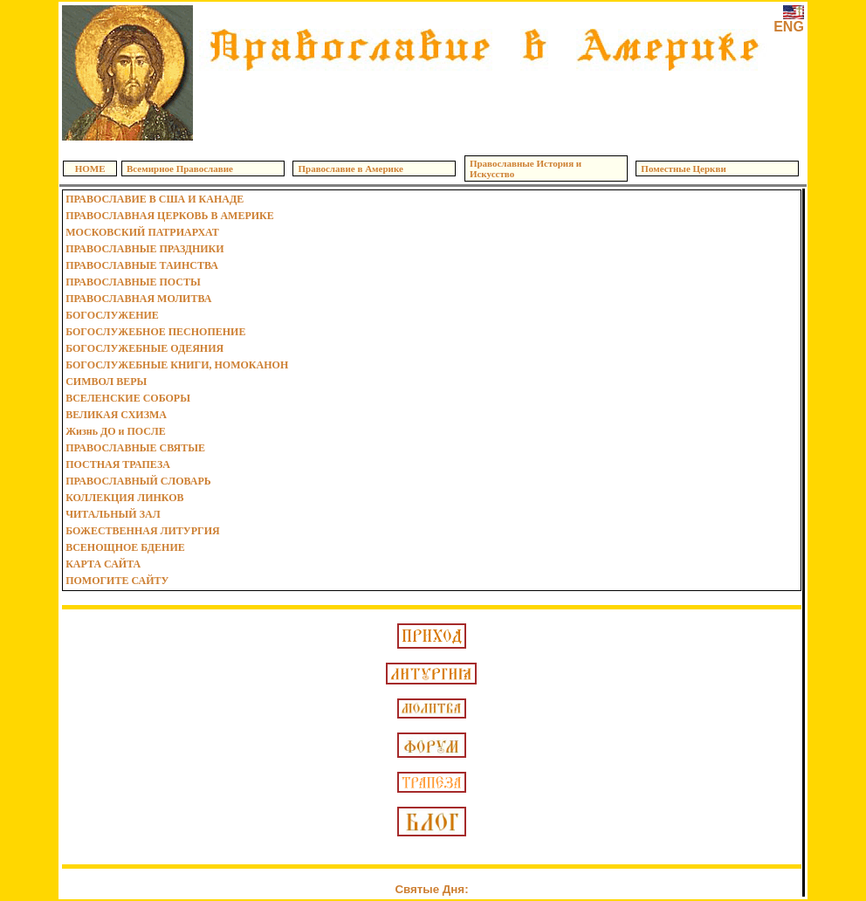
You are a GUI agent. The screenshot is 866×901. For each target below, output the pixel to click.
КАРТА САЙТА (103, 564)
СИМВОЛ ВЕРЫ (106, 381)
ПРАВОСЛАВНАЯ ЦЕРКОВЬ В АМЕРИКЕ (169, 216)
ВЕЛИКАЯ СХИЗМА (116, 415)
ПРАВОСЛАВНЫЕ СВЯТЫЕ (135, 448)
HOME (90, 168)
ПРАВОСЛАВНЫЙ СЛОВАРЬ (138, 481)
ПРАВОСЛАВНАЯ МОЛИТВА (138, 298)
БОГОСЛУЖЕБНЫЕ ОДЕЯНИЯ (144, 348)
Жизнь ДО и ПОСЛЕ (115, 431)
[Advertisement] (483, 105)
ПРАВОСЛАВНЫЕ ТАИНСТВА (141, 265)
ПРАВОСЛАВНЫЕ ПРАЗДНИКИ (144, 249)
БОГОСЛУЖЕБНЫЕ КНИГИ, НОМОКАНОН (176, 365)
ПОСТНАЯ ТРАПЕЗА (117, 464)
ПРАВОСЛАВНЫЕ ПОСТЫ (133, 282)
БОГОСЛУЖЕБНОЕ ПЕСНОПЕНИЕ (155, 332)
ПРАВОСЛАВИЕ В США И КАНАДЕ (154, 199)
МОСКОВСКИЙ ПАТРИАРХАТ (142, 232)
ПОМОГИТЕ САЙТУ (116, 580)
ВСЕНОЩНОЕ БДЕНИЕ (125, 547)
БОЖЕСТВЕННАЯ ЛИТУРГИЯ (142, 531)
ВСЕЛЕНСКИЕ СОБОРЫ (127, 398)
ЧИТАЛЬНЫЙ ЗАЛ (112, 514)
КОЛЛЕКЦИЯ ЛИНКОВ (124, 498)
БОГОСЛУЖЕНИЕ (112, 315)
